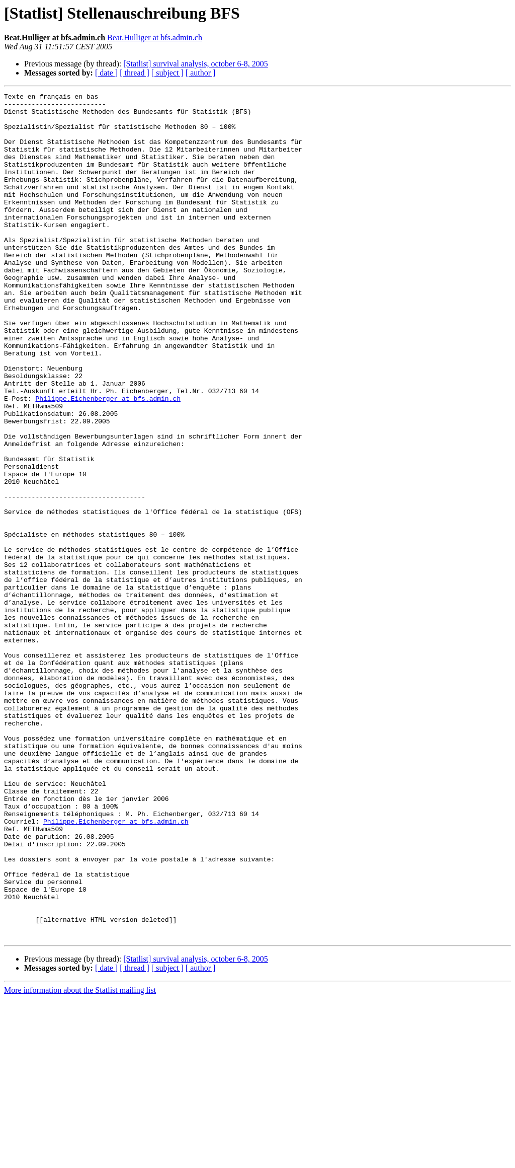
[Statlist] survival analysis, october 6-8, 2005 (195, 63)
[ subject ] (167, 72)
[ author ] (201, 72)
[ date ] (106, 72)
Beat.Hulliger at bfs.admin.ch (154, 37)
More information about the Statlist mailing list (80, 1159)
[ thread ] (134, 72)
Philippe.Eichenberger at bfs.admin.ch (108, 460)
